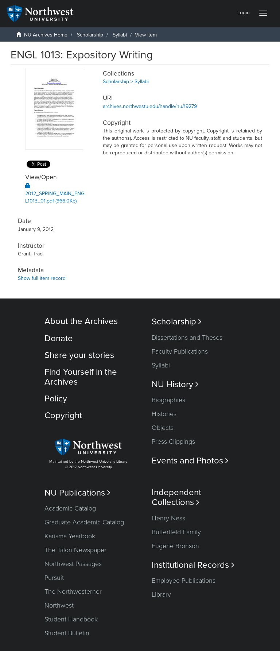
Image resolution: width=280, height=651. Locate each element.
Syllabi (120, 35)
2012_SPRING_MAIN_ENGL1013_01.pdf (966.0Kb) (55, 193)
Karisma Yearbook (69, 536)
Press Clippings (173, 442)
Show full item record (42, 278)
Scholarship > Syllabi (126, 81)
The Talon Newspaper (75, 550)
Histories (164, 414)
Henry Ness (168, 518)
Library (161, 594)
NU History (175, 384)
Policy (55, 398)
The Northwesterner (73, 592)
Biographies (168, 400)
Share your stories (79, 355)
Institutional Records (193, 565)
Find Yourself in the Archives (80, 377)
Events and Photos (190, 460)
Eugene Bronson (175, 546)
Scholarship (90, 35)
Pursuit (54, 578)
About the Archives (81, 321)
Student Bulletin (66, 633)
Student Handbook (71, 619)
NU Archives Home (45, 35)
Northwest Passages (73, 564)
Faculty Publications (180, 351)
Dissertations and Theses (187, 338)
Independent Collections (176, 497)
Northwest (59, 605)
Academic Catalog (70, 508)
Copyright (63, 415)
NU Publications (77, 493)
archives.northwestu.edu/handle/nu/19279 (150, 106)
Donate (58, 338)
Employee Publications (183, 581)
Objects (163, 428)
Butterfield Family (176, 532)
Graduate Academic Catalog (84, 522)
